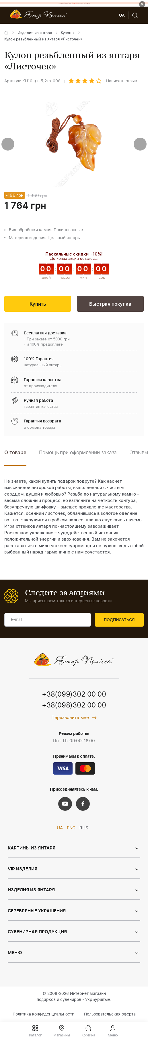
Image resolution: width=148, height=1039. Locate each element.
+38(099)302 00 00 (74, 694)
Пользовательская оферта (110, 1014)
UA (60, 828)
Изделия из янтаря (34, 33)
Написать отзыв (121, 81)
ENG (71, 828)
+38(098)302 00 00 (74, 705)
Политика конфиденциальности (43, 1014)
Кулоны (67, 33)
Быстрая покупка (110, 304)
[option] (78, 457)
